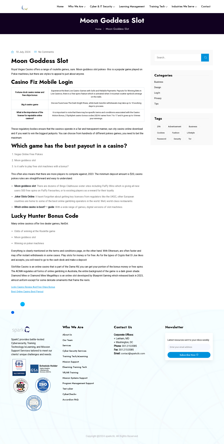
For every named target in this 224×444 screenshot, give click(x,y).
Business (158, 82)
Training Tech (157, 6)
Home (60, 6)
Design (157, 87)
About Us (67, 334)
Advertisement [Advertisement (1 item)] (175, 127)
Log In (157, 93)
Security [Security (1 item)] (178, 139)
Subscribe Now (189, 355)
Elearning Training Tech (75, 367)
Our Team (68, 340)
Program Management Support (79, 383)
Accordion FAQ (71, 399)
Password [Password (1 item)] (162, 139)
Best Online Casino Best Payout (28, 291)
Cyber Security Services (75, 351)
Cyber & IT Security (101, 6)
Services (67, 345)
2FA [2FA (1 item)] (159, 127)
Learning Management (132, 6)
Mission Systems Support (75, 377)
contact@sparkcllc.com (133, 353)
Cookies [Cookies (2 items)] (161, 133)
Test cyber (68, 388)
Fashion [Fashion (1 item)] (177, 133)
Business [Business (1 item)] (195, 127)
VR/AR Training (71, 372)
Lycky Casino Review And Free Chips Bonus (35, 286)
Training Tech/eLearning (76, 356)
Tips (156, 103)
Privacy (157, 98)
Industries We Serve (183, 6)
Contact (205, 6)
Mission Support (71, 361)
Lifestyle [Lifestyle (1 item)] (193, 133)
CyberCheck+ (70, 394)
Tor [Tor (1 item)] (192, 139)
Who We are (75, 6)
